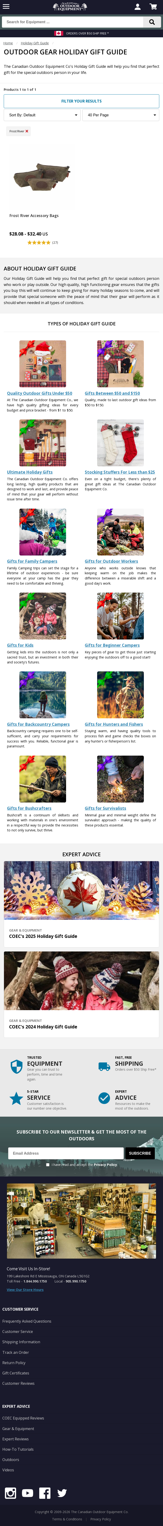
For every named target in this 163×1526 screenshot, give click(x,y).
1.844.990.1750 (35, 1281)
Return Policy (13, 1362)
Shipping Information (21, 1341)
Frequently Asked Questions (26, 1321)
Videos (8, 1470)
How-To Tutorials (18, 1449)
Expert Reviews (15, 1439)
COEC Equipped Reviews (23, 1418)
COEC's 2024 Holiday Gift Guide (43, 1027)
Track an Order (15, 1352)
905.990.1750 (76, 1281)
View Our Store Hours (25, 1289)
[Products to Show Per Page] (120, 115)
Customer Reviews (18, 1383)
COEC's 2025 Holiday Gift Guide (43, 936)
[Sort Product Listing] (42, 115)
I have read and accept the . (85, 1164)
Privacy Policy (105, 1164)
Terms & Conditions (67, 1519)
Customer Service (17, 1331)
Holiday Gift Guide (35, 43)
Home (8, 43)
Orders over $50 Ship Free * (87, 33)
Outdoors (10, 1459)
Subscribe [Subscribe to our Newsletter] (140, 1153)
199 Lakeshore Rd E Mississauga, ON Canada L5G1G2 (48, 1276)
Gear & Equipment (18, 1428)
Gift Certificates (15, 1373)
